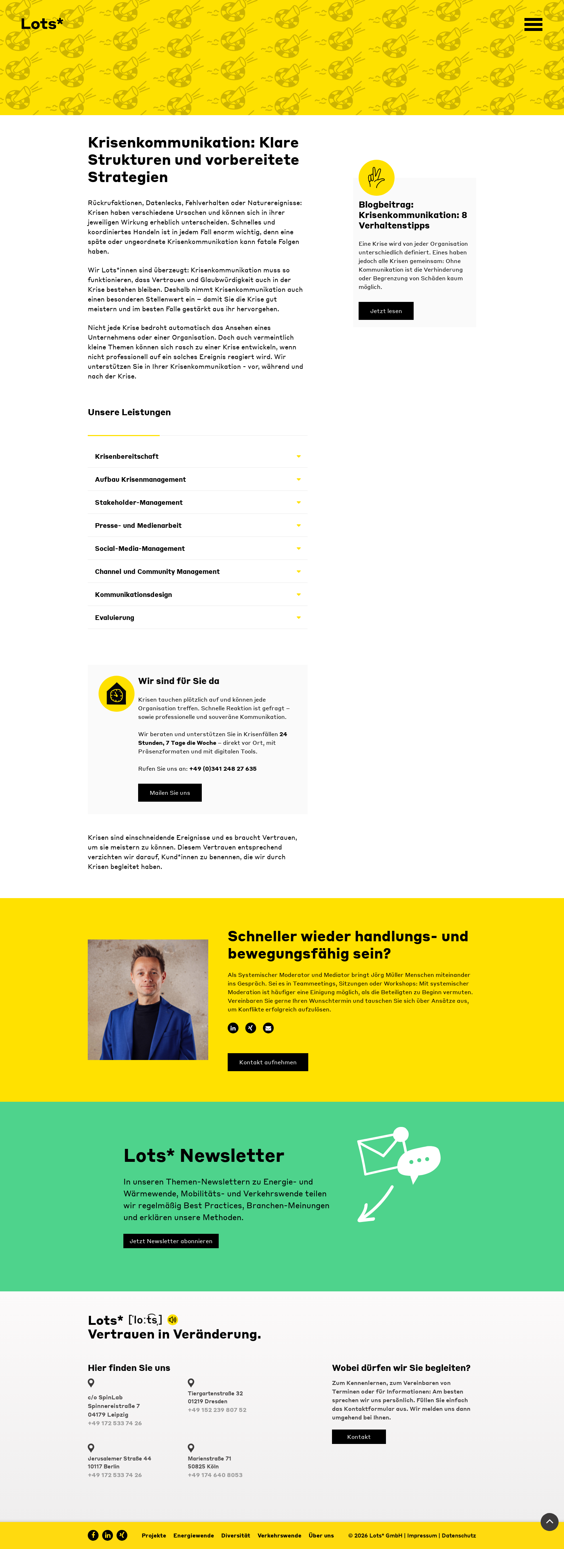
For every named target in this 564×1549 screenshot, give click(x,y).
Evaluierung (197, 617)
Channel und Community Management (197, 571)
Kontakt (359, 1436)
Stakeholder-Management (197, 502)
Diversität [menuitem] (235, 1535)
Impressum (422, 1535)
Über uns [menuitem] (321, 1535)
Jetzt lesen (386, 310)
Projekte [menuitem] (154, 1535)
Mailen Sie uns (170, 792)
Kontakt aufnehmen (268, 1062)
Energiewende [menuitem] (193, 1535)
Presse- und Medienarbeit (197, 525)
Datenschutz (459, 1535)
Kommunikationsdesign (197, 594)
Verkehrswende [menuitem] (279, 1535)
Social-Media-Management (197, 548)
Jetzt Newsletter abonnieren (171, 1241)
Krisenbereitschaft (197, 456)
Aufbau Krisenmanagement (197, 479)
